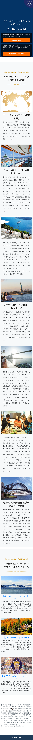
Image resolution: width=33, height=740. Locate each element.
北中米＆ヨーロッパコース (16, 637)
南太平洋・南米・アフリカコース (16, 677)
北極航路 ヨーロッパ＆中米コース (16, 597)
